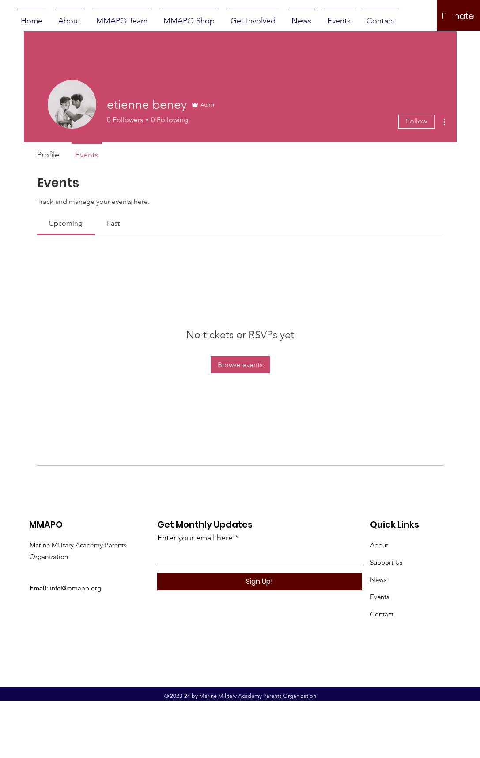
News (378, 579)
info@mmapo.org (75, 588)
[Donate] (458, 16)
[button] (449, 16)
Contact (381, 614)
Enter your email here (195, 538)
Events (379, 597)
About (379, 545)
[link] (66, 223)
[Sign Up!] (259, 581)
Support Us (386, 562)
